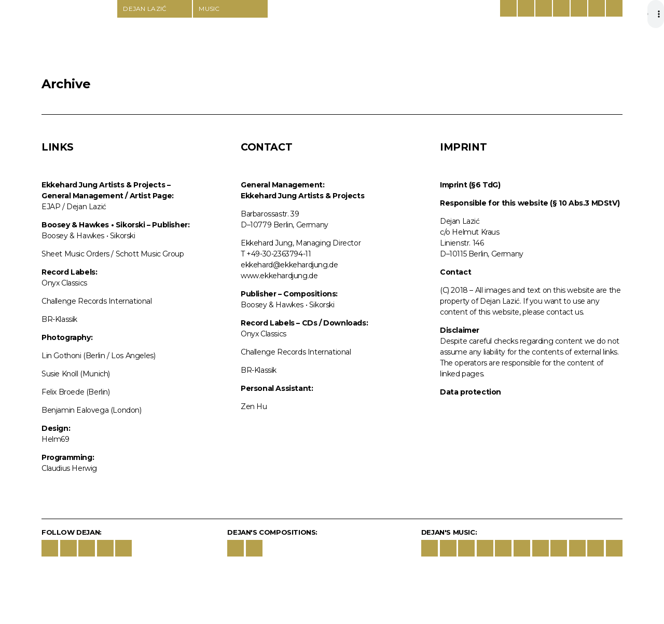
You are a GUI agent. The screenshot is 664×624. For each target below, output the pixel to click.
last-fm (614, 548)
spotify (466, 548)
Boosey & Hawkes (543, 8)
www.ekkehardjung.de (279, 275)
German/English (508, 8)
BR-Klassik (59, 319)
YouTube (86, 548)
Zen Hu (254, 406)
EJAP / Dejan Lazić (74, 206)
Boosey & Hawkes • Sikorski (88, 235)
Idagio (540, 548)
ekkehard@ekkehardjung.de (289, 264)
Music (209, 8)
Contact (596, 8)
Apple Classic (485, 548)
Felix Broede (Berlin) (76, 392)
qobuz (595, 548)
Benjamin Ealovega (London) (92, 410)
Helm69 (56, 439)
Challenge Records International (97, 301)
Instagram (68, 548)
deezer (558, 548)
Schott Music (561, 8)
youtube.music (522, 548)
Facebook (50, 548)
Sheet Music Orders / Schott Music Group (113, 254)
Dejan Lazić (79, 37)
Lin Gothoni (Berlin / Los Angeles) (98, 355)
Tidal (577, 548)
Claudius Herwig (69, 468)
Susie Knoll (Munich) (76, 373)
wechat (123, 548)
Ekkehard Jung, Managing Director (301, 243)
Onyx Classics (64, 283)
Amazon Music (503, 548)
